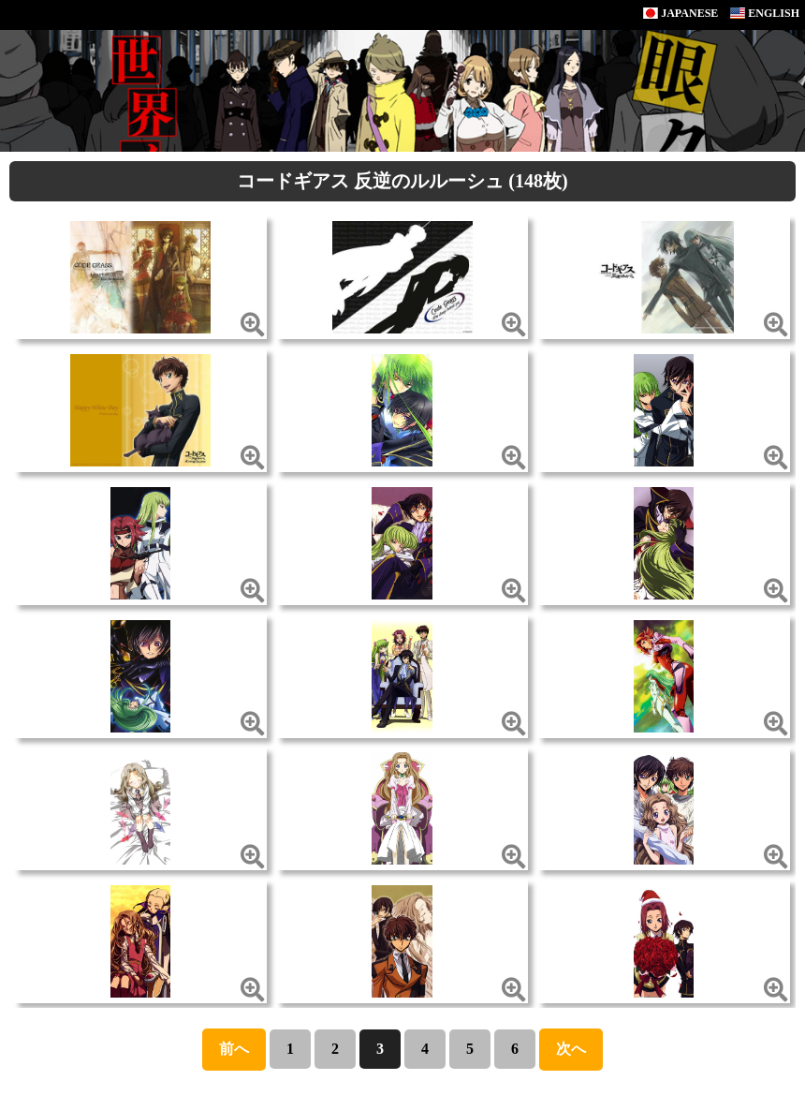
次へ (571, 1049)
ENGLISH (764, 13)
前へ (234, 1049)
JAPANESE (680, 13)
